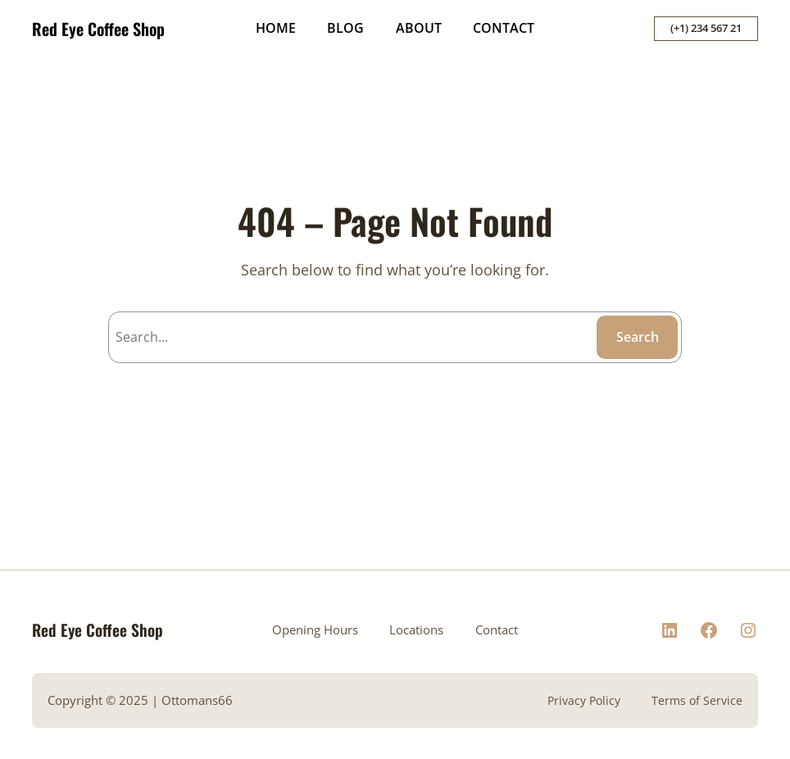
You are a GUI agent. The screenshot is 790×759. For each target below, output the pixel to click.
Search (637, 337)
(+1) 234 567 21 (706, 27)
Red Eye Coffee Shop (98, 28)
